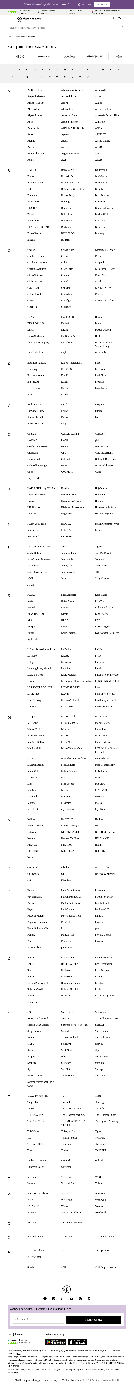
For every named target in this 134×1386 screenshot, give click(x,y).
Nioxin (98, 844)
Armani (31, 147)
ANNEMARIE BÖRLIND (74, 128)
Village (98, 1183)
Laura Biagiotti (35, 674)
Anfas (30, 121)
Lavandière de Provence (107, 674)
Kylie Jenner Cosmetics (107, 632)
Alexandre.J (67, 109)
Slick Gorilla (67, 1050)
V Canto (31, 1177)
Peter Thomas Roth (71, 915)
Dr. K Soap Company (38, 342)
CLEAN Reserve (36, 275)
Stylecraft (32, 1069)
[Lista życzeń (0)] (119, 19)
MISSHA (100, 783)
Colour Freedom (35, 294)
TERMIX (32, 1108)
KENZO (99, 601)
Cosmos (99, 294)
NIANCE (32, 844)
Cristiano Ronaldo (104, 300)
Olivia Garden (102, 867)
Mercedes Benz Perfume (73, 758)
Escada (64, 388)
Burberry (99, 233)
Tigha (98, 1131)
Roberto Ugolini (69, 989)
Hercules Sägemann (71, 501)
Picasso (99, 922)
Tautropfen (66, 1102)
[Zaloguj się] (113, 19)
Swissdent (100, 1075)
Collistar (65, 287)
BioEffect (100, 201)
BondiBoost (33, 220)
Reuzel (30, 976)
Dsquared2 (100, 352)
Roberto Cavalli (35, 989)
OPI (63, 873)
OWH (18, 1380)
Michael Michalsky (105, 764)
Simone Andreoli (69, 1037)
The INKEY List (35, 1121)
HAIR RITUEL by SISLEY (41, 488)
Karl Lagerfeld (68, 594)
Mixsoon (65, 790)
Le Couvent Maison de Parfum (76, 681)
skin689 (99, 1043)
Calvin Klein (67, 249)
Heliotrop (100, 494)
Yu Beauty (66, 1236)
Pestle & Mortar (35, 915)
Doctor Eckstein (103, 329)
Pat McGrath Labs (70, 903)
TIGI (29, 1137)
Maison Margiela (69, 723)
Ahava (64, 102)
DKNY (64, 329)
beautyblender (102, 182)
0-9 (87, 77)
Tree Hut (31, 1150)
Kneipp (31, 626)
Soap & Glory (34, 1056)
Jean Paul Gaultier (104, 553)
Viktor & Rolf (68, 1183)
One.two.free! (34, 873)
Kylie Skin (32, 639)
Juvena (30, 584)
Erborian (99, 381)
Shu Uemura (101, 1031)
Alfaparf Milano (103, 109)
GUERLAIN (67, 471)
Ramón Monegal (103, 957)
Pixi (63, 928)
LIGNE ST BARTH (71, 687)
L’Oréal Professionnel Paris (41, 649)
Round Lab (33, 1002)
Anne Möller (33, 128)
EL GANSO (67, 369)
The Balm (100, 1108)
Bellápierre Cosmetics (72, 189)
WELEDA (100, 1193)
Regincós (66, 970)
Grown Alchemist (104, 465)
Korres (30, 632)
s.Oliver (31, 1012)
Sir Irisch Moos (103, 1037)
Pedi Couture (67, 909)
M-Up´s (31, 716)
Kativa (30, 601)
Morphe (31, 802)
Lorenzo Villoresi (70, 700)
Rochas (98, 989)
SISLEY (31, 1043)
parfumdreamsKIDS (71, 896)
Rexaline (99, 983)
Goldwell (66, 459)
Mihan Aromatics (70, 771)
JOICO (98, 572)
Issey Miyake (34, 536)
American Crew (69, 115)
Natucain (32, 832)
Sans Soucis (67, 1012)
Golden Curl (33, 459)
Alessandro (33, 109)
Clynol (64, 281)
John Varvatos (68, 572)
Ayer (63, 159)
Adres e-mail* (22, 1319)
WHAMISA (33, 1206)
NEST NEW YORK (71, 832)
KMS (98, 620)
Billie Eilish (33, 201)
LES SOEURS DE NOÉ (39, 687)
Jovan (64, 578)
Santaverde (100, 1012)
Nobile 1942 (67, 851)
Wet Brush (66, 1199)
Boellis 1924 (101, 214)
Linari (98, 687)
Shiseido (65, 1031)
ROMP (31, 995)
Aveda (98, 153)
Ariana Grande (102, 140)
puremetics (66, 947)
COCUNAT (33, 287)
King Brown (101, 613)
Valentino (66, 1177)
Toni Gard (66, 1144)
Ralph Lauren (68, 957)
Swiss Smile (67, 1075)
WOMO (31, 1212)
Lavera (30, 681)
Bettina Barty (68, 195)
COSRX (31, 300)
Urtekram (66, 1166)
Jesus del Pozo (68, 559)
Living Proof (33, 693)
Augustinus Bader (70, 153)
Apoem (65, 134)
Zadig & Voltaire (35, 1250)
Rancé (30, 964)
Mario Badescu (102, 742)
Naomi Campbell (36, 825)
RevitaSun (66, 976)
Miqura (98, 777)
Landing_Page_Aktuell (39, 668)
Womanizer (101, 1206)
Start (9, 37)
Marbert (65, 735)
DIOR (30, 329)
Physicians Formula (37, 922)
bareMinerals (101, 176)
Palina (30, 890)
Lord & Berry (34, 700)
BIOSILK (32, 208)
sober (64, 1056)
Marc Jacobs (101, 735)
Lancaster (66, 662)
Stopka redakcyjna (32, 1380)
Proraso (99, 941)
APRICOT (100, 134)
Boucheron (66, 220)
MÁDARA (33, 723)
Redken (31, 970)
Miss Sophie (67, 783)
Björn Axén (67, 214)
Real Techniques (103, 964)
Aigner (98, 102)
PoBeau (31, 934)
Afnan (98, 96)
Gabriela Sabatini (70, 433)
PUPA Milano (34, 947)
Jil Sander (32, 565)
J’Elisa (64, 546)
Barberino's (67, 176)
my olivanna (67, 809)
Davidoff (99, 317)
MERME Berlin (35, 764)
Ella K (64, 375)
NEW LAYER (102, 838)
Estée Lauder (101, 388)
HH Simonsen (34, 507)
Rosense (65, 995)
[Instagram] (54, 1299)
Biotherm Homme (104, 208)
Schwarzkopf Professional (74, 1024)
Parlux (30, 903)
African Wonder (35, 102)
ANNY (98, 128)
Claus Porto (67, 268)
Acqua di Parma (69, 96)
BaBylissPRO (68, 170)
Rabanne (31, 957)
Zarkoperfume (102, 1250)
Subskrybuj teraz (93, 1319)
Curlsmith (66, 307)
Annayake (100, 121)
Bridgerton (66, 227)
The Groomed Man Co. (73, 1114)
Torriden (99, 1144)
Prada (30, 941)
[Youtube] (71, 1299)
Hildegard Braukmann (72, 507)
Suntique (99, 1069)
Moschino (66, 802)
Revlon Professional (37, 983)
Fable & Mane (34, 404)
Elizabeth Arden (35, 375)
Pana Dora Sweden (70, 890)
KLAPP (65, 620)
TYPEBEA (100, 1150)
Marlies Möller (35, 748)
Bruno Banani (34, 233)
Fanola (64, 404)
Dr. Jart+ (99, 336)
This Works (33, 1131)
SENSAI (99, 1024)
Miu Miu (31, 790)
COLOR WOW (103, 287)
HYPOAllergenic (104, 513)
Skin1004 (66, 1043)
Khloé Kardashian (104, 607)
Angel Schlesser (69, 121)
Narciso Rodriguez (70, 825)
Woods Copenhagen (71, 1212)
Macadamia (101, 716)
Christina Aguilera (36, 268)
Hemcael (31, 501)
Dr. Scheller (67, 342)
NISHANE (32, 851)
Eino (97, 362)
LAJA (98, 655)
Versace (31, 1183)
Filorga (98, 411)
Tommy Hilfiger (35, 1144)
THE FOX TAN (35, 1114)
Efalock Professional (71, 362)
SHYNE (31, 1037)
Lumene (31, 706)
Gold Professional (104, 452)
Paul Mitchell (102, 903)
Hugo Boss (66, 513)
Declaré (65, 323)
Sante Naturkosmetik (38, 1018)
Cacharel (31, 249)
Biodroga (66, 201)
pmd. (97, 928)
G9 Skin (31, 433)
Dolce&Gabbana (35, 336)
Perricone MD (102, 909)
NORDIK (100, 851)
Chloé (64, 262)
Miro (29, 783)
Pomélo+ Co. (68, 934)
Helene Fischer (68, 494)
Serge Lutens (34, 1031)
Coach (98, 281)
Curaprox (32, 307)
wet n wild (100, 1199)
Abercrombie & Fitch (72, 90)
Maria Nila (66, 742)
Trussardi (66, 1150)
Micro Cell (32, 771)
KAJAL (31, 594)
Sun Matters (67, 1069)
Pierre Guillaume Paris (38, 928)
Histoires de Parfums (105, 507)
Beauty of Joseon (70, 182)
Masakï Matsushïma (71, 748)
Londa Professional (105, 693)
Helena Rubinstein (36, 494)
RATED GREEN (69, 964)
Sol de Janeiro (102, 1056)
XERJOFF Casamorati (72, 1222)
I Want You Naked (36, 523)
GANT (64, 440)
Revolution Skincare (71, 983)
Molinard (32, 796)
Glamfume (32, 452)
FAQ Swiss (100, 404)
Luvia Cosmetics (103, 706)
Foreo (98, 417)
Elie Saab (100, 369)
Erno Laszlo (33, 388)
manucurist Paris (35, 735)
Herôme (99, 501)
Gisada (64, 446)
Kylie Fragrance (69, 632)
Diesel (98, 323)
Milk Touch (101, 771)
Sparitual (32, 1062)
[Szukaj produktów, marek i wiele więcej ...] (67, 28)
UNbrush (65, 1160)
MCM (30, 758)
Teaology (99, 1102)
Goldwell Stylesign (37, 465)
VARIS (98, 1177)
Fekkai (64, 411)
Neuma (31, 838)
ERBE (64, 381)
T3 (62, 1095)
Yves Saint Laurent (104, 1236)
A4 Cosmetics (34, 90)
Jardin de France (69, 553)
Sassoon (65, 1018)
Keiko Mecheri (68, 601)
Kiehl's (64, 613)
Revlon (98, 976)
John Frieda (101, 565)
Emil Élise (100, 375)
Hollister (31, 513)
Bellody (99, 189)
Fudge (64, 423)
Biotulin (31, 214)
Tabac (98, 1095)
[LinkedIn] (89, 1299)
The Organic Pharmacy (106, 1121)
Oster (30, 880)
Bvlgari (31, 239)
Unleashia (100, 1160)
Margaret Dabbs (35, 742)
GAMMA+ (33, 440)
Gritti (64, 465)
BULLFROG (67, 233)
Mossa (98, 802)
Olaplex (65, 867)
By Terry (65, 239)
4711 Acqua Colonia (105, 1267)
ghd (97, 440)
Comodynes (67, 294)
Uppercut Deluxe (36, 1166)
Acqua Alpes (101, 90)
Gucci (30, 471)
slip (97, 1050)
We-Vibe (65, 1193)
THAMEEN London (71, 1108)
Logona (65, 693)
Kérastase (66, 607)
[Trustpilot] (13, 1341)
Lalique (31, 662)
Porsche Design (103, 934)
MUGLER (32, 809)
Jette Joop (100, 559)
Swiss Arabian (34, 1075)
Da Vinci (31, 317)
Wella (30, 1199)
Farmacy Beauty (35, 411)
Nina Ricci (66, 844)
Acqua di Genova (36, 96)
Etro (29, 394)
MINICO (32, 777)
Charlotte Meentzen (37, 262)
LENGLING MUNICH (107, 681)
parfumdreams (34, 896)
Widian (64, 1206)
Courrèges (66, 300)
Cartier (64, 256)
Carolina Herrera (35, 256)
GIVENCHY (101, 446)
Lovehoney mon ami (105, 700)
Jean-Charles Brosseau (38, 559)
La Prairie (32, 655)
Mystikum (100, 809)
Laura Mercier (68, 674)
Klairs (30, 620)
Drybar (64, 352)
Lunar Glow (67, 706)
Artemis (65, 147)
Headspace (66, 488)
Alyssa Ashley (34, 115)
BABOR (31, 170)
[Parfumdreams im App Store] (77, 1342)
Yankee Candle (35, 1236)
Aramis (31, 140)
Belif (29, 189)
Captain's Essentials (105, 249)
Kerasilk (31, 607)
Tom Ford (100, 1137)
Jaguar (98, 546)
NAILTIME (67, 819)
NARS (98, 825)
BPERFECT (101, 220)
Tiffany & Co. (68, 1131)
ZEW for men (34, 1257)
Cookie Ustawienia (71, 1380)
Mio (63, 777)
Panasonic (100, 890)
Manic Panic (101, 729)
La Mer (99, 649)
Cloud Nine (101, 275)
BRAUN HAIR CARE (38, 227)
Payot (30, 909)
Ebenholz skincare (36, 362)
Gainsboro (100, 433)
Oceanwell (32, 867)
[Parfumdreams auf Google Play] (55, 1342)
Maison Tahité (34, 729)
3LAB (30, 1267)
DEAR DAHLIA (36, 323)
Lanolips (65, 668)
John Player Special (37, 572)
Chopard (99, 262)
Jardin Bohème (35, 553)
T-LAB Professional (37, 1095)
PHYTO (65, 922)
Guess (98, 471)
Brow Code (101, 227)
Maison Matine (102, 723)
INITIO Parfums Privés (107, 523)
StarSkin (99, 1062)
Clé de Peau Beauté (105, 268)
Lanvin (98, 668)
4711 (63, 1267)
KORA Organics (103, 626)
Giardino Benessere (37, 446)
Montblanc (100, 796)
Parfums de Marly (104, 896)
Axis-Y (31, 159)
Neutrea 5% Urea (70, 838)
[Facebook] (45, 1299)
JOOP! (30, 578)
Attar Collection (35, 153)
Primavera (66, 941)
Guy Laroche (34, 478)
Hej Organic (101, 488)
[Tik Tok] (62, 1299)
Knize (64, 626)
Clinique (65, 275)
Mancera (65, 729)
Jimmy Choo (67, 565)
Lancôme (100, 662)
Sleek (30, 1050)
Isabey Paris (67, 530)
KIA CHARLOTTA (37, 613)
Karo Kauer (101, 594)
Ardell (64, 140)
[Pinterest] (80, 1299)
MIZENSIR (101, 790)
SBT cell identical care (106, 1018)
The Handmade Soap (105, 1114)
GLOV (64, 452)
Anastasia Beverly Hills (107, 115)
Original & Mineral (105, 873)
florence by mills (35, 417)
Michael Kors (68, 764)
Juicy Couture (102, 578)
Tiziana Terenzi (69, 1137)
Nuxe (30, 857)
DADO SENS (68, 317)
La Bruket (66, 649)
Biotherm (66, 208)
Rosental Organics (104, 995)
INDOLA (66, 523)
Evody (64, 394)
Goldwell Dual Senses (106, 459)
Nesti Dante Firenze (105, 832)
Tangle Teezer (34, 1102)
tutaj (19, 1353)
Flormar (65, 417)
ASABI (99, 147)
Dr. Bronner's (68, 336)
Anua (30, 134)
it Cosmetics (67, 536)
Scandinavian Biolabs (38, 1024)
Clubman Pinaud (35, 281)
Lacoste (65, 655)
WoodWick (100, 1212)
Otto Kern (66, 880)
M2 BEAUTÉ (68, 716)
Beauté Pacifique (36, 182)
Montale (65, 796)
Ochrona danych (52, 1380)
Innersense (32, 530)
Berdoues (32, 195)
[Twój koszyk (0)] (124, 19)
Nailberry (32, 819)
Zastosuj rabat (102, 4)
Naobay (99, 819)
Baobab (31, 176)
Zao (63, 1250)
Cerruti (98, 256)
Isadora (98, 530)
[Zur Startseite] (29, 19)
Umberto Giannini (36, 1160)
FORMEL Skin (35, 423)
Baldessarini (101, 170)
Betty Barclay (102, 195)
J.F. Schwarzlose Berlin (39, 546)
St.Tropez (66, 1062)
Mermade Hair (102, 758)
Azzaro (98, 159)
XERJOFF (32, 1222)
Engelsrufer (33, 381)
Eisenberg (32, 369)
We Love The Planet (37, 1193)
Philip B (99, 915)
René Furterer (102, 970)
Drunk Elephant (35, 352)
